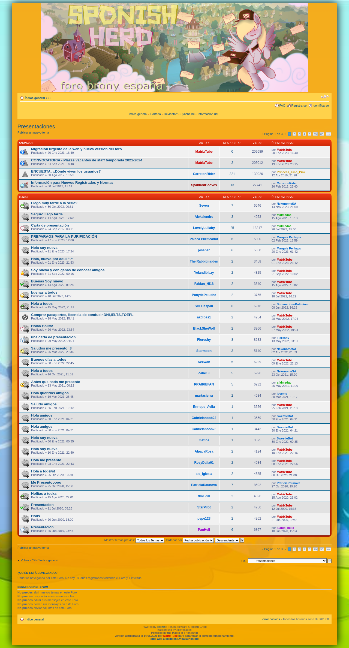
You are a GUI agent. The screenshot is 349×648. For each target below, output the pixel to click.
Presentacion (42, 505)
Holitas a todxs (44, 494)
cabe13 (204, 373)
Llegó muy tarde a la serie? (54, 203)
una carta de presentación (53, 337)
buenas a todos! (45, 292)
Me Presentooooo (46, 482)
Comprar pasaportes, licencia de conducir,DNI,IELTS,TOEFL (82, 315)
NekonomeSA (286, 203)
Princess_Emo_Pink (291, 172)
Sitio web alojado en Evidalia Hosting (175, 638)
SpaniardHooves (204, 185)
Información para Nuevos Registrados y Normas (72, 182)
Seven (204, 205)
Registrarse (298, 105)
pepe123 (203, 518)
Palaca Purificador (204, 239)
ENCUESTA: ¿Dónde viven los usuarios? (66, 171)
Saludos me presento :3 (51, 348)
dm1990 (204, 496)
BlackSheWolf (204, 328)
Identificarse (321, 105)
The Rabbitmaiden (204, 261)
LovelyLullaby (204, 228)
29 (315, 133)
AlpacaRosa (204, 451)
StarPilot (203, 507)
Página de (274, 133)
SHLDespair (204, 306)
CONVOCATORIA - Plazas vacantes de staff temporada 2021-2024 (86, 160)
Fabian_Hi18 (204, 284)
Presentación (42, 527)
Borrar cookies (270, 619)
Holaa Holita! (42, 326)
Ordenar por (189, 540)
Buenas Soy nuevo (47, 281)
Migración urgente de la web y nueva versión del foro (76, 149)
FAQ (282, 105)
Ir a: (243, 560)
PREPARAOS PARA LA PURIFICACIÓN (64, 236)
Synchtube (187, 114)
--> (328, 133)
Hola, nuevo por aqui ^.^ (52, 259)
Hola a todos (42, 304)
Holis (35, 516)
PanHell (204, 530)
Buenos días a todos (48, 359)
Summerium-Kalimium (293, 304)
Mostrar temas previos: (134, 540)
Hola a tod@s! (43, 471)
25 (232, 228)
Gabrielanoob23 (204, 418)
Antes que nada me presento (55, 382)
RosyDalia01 (203, 463)
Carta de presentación (50, 225)
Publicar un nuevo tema (33, 132)
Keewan (204, 362)
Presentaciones (36, 126)
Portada (155, 114)
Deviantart (170, 114)
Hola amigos (41, 415)
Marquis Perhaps (289, 237)
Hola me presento (46, 460)
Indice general (137, 114)
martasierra (204, 395)
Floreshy (204, 340)
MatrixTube (204, 151)
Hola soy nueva (44, 248)
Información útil (208, 114)
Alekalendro (204, 217)
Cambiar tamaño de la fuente (325, 96)
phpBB (161, 626)
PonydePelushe (204, 295)
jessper (204, 250)
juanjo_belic (285, 527)
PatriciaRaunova (204, 485)
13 (232, 185)
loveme (282, 393)
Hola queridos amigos (50, 393)
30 (321, 133)
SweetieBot (285, 416)
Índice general (35, 98)
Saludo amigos (44, 404)
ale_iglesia (204, 474)
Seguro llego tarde (47, 214)
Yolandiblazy (204, 273)
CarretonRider (204, 174)
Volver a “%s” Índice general (39, 560)
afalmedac (284, 214)
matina (204, 440)
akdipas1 (204, 317)
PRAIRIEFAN (204, 384)
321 (232, 174)
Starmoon (204, 351)
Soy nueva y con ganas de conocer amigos (68, 270)
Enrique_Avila (204, 407)
